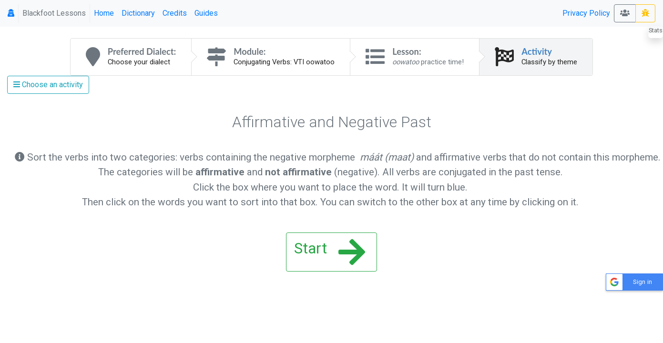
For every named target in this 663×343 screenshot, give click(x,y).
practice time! (428, 62)
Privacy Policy (586, 13)
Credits (175, 13)
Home (104, 13)
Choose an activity (48, 84)
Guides (206, 13)
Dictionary (138, 13)
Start (329, 252)
